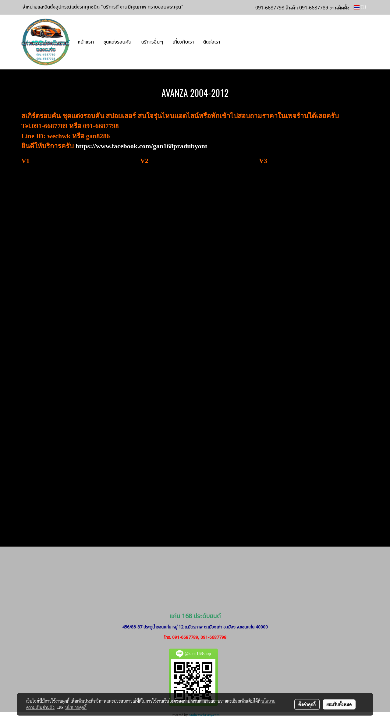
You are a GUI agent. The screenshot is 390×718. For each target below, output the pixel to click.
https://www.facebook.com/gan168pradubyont (141, 146)
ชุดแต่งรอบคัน (117, 42)
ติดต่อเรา (211, 42)
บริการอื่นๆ (152, 42)
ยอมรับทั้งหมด (339, 704)
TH (360, 7)
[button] (234, 42)
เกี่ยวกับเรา (183, 42)
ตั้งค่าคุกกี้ (307, 704)
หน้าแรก (86, 42)
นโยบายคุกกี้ (76, 707)
